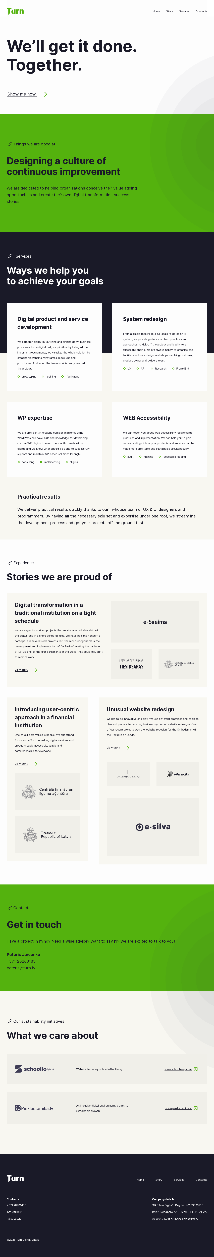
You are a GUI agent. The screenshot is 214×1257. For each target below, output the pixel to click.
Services (184, 11)
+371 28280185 (21, 961)
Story (169, 11)
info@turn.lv (14, 1212)
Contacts (201, 11)
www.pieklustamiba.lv (181, 1108)
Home (156, 11)
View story (26, 670)
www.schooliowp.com (181, 1069)
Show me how (27, 94)
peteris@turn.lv (21, 967)
